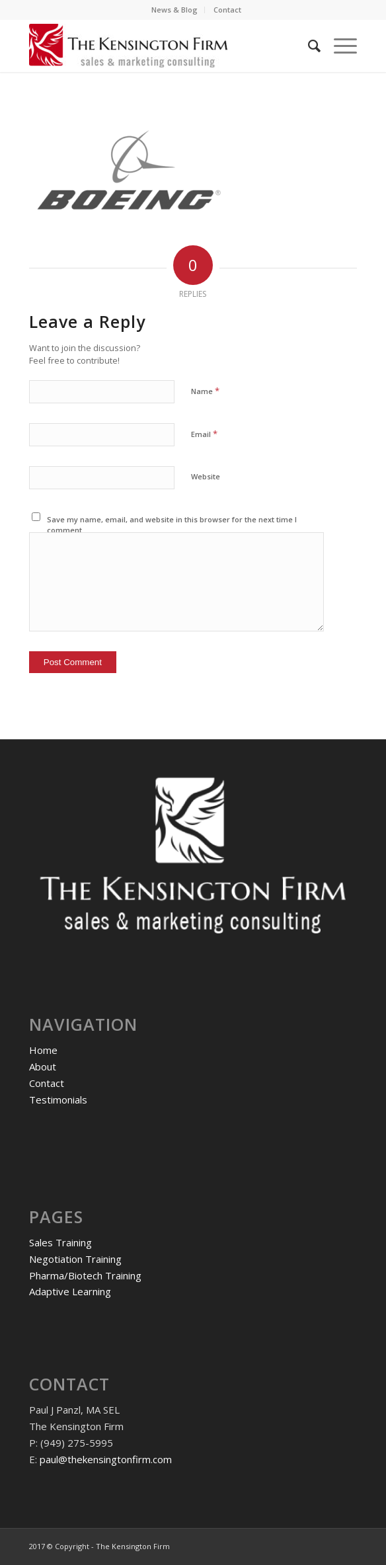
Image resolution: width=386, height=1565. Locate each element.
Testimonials (58, 1099)
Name (205, 391)
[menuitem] (175, 10)
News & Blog (174, 10)
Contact (227, 10)
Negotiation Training (75, 1258)
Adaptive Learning (70, 1291)
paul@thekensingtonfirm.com (106, 1459)
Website (205, 476)
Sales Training (60, 1242)
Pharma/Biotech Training (85, 1275)
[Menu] (339, 45)
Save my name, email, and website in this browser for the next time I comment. (172, 525)
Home (43, 1050)
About (42, 1066)
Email (204, 434)
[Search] (308, 45)
